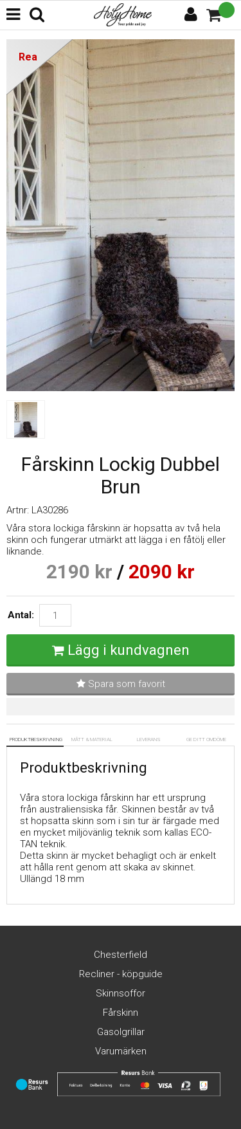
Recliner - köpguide (121, 974)
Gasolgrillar (121, 1032)
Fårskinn (120, 1012)
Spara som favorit (120, 684)
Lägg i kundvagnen (128, 650)
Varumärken (121, 1051)
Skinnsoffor (120, 993)
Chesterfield (120, 954)
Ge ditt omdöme (206, 739)
